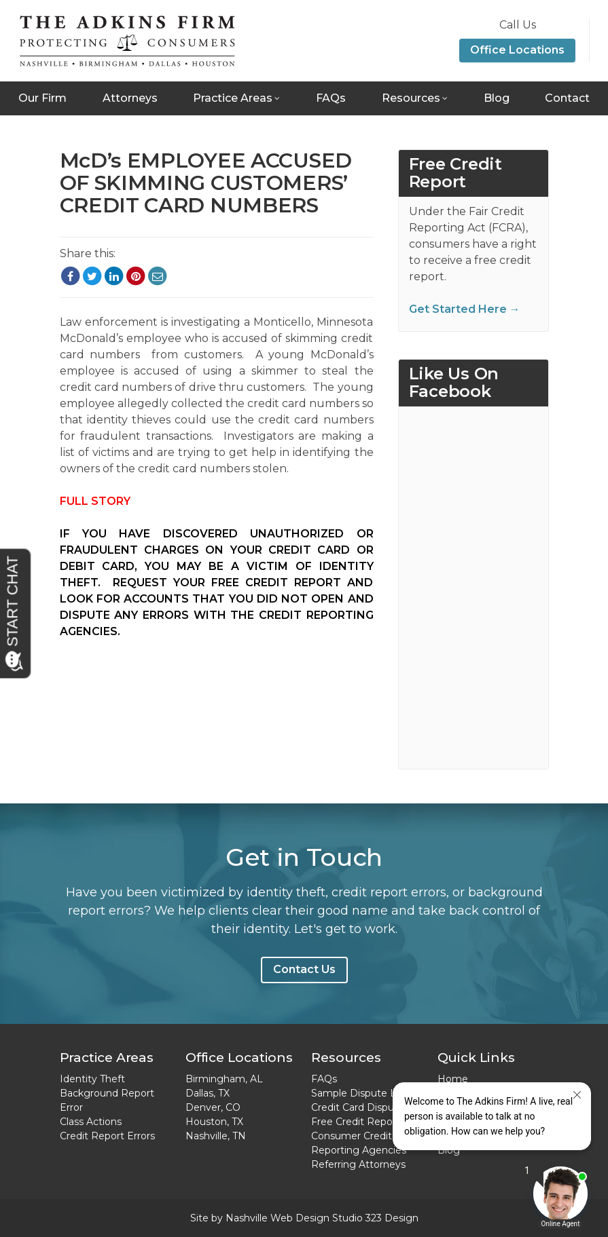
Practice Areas (232, 98)
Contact (567, 98)
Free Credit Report (355, 1122)
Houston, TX (214, 1122)
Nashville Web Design (277, 1218)
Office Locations (517, 49)
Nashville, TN (215, 1136)
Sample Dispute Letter (365, 1093)
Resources (411, 98)
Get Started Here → (464, 309)
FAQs (331, 98)
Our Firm (42, 98)
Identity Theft (92, 1079)
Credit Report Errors (107, 1136)
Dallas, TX (207, 1093)
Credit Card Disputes (360, 1107)
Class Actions (91, 1122)
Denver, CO (212, 1107)
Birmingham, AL (224, 1079)
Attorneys (130, 98)
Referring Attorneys (358, 1164)
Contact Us (304, 969)
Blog (496, 98)
